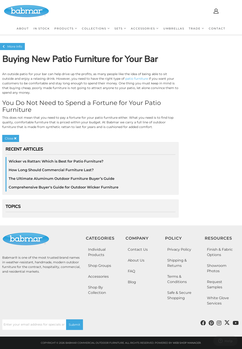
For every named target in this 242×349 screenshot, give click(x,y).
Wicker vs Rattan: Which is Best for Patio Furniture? (56, 161)
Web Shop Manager (187, 342)
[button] (66, 28)
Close (10, 138)
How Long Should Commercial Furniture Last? (51, 170)
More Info (12, 46)
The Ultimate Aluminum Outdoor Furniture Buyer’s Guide (61, 178)
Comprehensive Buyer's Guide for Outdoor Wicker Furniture (63, 187)
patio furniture (136, 79)
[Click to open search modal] (202, 11)
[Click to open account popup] (215, 11)
